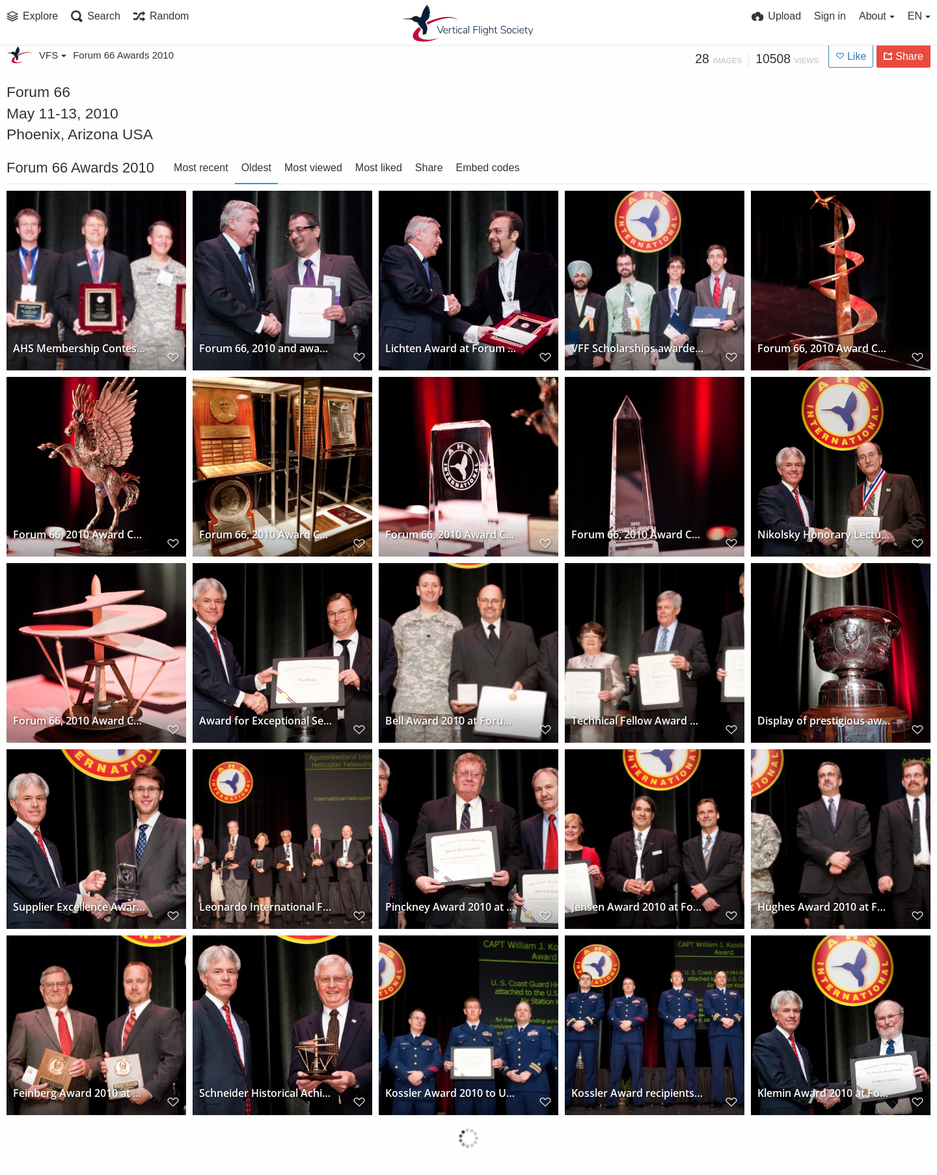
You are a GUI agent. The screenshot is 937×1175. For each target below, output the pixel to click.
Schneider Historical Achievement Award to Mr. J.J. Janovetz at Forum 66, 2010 (266, 1092)
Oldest (256, 167)
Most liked (378, 167)
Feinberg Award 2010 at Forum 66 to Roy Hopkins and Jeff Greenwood (79, 1092)
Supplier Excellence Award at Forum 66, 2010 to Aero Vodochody (79, 906)
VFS (52, 55)
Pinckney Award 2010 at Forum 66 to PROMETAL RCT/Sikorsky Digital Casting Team (452, 906)
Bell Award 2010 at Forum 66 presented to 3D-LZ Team (452, 720)
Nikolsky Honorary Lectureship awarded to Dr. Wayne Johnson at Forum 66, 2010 (824, 534)
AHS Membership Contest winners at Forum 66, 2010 (79, 348)
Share (429, 167)
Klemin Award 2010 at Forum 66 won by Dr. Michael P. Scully (824, 1092)
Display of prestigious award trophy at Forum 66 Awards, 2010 (824, 720)
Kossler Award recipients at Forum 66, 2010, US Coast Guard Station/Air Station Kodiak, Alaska (638, 1092)
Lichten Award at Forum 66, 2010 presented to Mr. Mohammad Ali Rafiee (452, 348)
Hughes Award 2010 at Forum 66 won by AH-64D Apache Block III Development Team (824, 906)
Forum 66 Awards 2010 (123, 55)
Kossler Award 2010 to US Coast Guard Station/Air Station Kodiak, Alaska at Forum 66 (452, 1092)
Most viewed (313, 167)
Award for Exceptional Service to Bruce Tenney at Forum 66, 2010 (266, 720)
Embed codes (488, 167)
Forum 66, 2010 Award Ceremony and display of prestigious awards (266, 534)
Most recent (201, 167)
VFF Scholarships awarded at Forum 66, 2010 (638, 348)
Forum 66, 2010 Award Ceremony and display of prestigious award (824, 348)
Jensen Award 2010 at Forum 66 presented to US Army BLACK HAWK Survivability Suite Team (638, 906)
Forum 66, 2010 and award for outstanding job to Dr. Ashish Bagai (266, 348)
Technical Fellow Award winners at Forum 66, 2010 (638, 720)
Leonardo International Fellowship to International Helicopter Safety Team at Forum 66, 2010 (266, 906)
